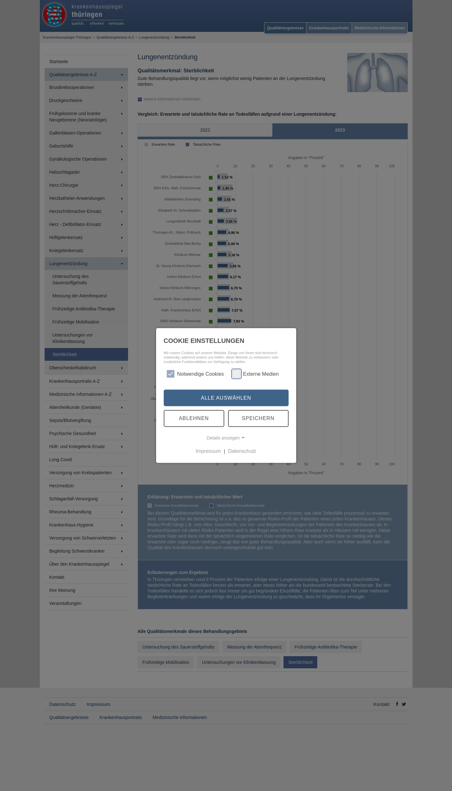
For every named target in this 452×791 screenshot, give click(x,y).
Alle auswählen (226, 397)
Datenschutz (242, 451)
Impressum (208, 451)
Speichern (258, 418)
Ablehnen (194, 418)
